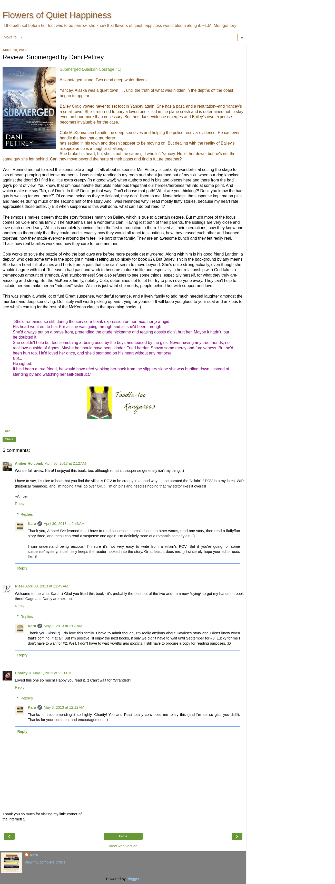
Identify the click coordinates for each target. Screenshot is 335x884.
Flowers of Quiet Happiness (57, 15)
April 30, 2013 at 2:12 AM (65, 463)
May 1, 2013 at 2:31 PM (52, 673)
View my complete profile (45, 862)
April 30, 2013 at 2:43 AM (64, 524)
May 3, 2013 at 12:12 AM (64, 707)
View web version (123, 846)
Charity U (23, 673)
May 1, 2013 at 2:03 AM (63, 626)
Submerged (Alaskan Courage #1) (90, 69)
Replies (27, 514)
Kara (32, 524)
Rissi (19, 586)
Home (123, 836)
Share (9, 439)
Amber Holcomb (29, 463)
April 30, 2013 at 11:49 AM (46, 586)
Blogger (133, 879)
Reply (19, 504)
